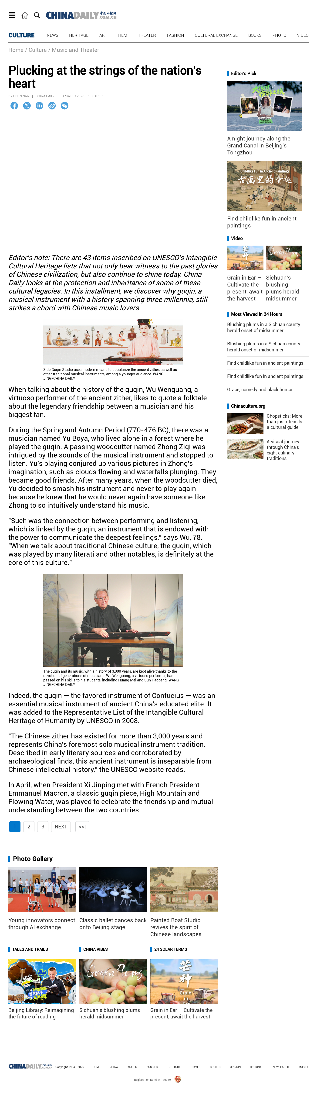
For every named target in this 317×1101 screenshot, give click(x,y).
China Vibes (95, 949)
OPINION (235, 1067)
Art (103, 35)
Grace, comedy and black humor (260, 389)
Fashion (175, 35)
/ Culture (36, 50)
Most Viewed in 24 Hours (256, 314)
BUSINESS (152, 1067)
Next (61, 827)
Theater (147, 35)
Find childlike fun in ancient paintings (265, 363)
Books (255, 35)
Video (303, 35)
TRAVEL (195, 1067)
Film (122, 35)
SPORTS (215, 1067)
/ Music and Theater (73, 50)
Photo (279, 35)
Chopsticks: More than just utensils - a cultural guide (286, 421)
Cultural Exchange (216, 35)
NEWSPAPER (281, 1067)
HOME (96, 1067)
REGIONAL (256, 1067)
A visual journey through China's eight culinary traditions (283, 450)
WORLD (132, 1067)
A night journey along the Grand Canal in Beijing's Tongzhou (258, 145)
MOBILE (304, 1067)
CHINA (114, 1067)
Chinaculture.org (248, 406)
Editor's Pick (243, 73)
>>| (82, 827)
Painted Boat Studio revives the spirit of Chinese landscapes (176, 927)
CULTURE (21, 35)
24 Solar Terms (170, 949)
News (52, 35)
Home (16, 50)
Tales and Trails (30, 949)
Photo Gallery (33, 859)
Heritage (78, 35)
